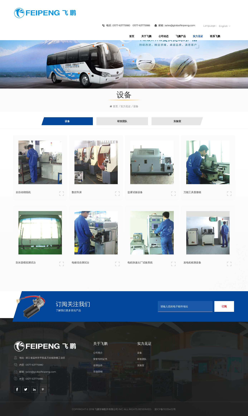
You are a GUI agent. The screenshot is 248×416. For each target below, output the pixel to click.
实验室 (140, 365)
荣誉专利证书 (100, 359)
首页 (131, 36)
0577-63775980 (34, 364)
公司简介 (98, 352)
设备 (139, 352)
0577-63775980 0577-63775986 (131, 25)
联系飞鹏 (215, 36)
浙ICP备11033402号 (165, 409)
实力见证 (198, 36)
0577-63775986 (34, 378)
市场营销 (98, 371)
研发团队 (142, 359)
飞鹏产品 (181, 36)
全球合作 (98, 365)
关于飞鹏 (146, 36)
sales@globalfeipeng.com (180, 25)
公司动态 (164, 36)
